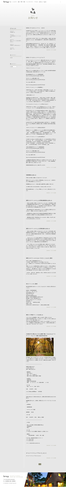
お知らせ (39, 1)
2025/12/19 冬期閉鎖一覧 (12, 32)
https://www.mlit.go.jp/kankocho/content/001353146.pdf (35, 84)
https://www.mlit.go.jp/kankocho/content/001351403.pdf (35, 79)
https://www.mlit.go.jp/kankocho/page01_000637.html (35, 75)
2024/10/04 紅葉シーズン (12, 49)
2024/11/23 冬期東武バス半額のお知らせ (15, 45)
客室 (24, 1)
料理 (22, 1)
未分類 (55, 49)
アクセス (35, 1)
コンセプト (16, 1)
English (43, 1)
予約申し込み (58, 1)
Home (12, 1)
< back (40, 464)
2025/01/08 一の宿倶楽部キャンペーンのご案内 (15, 36)
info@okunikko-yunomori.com (34, 443)
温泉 (19, 1)
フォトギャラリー (29, 1)
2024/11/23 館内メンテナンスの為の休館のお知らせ (15, 40)
